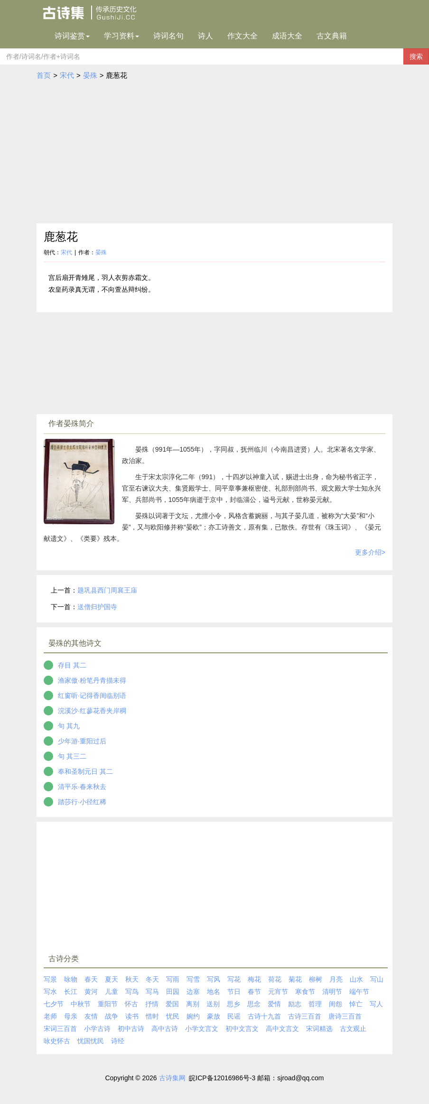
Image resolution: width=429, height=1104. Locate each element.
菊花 (295, 979)
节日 (234, 991)
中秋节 (81, 1004)
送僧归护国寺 (97, 607)
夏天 (111, 979)
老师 (50, 1016)
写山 (376, 979)
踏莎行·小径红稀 (82, 802)
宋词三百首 (60, 1028)
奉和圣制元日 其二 (85, 771)
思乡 (233, 1004)
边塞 (193, 991)
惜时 (152, 1016)
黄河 (91, 991)
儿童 (111, 991)
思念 (254, 1004)
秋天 (132, 979)
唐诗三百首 (345, 1016)
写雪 (193, 979)
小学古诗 (97, 1028)
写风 (213, 979)
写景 (50, 979)
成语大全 (287, 36)
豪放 (213, 1016)
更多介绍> (370, 552)
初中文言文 (242, 1028)
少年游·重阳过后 (82, 741)
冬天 (152, 979)
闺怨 (335, 1004)
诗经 (117, 1041)
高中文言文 (282, 1028)
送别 (213, 1004)
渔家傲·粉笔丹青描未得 (92, 680)
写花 (234, 979)
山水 (356, 979)
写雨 (172, 979)
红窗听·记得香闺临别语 (92, 695)
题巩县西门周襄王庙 (107, 590)
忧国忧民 (90, 1041)
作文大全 (242, 36)
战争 (111, 1016)
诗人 (205, 36)
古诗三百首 (304, 1016)
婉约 (193, 1016)
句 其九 (69, 726)
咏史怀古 (57, 1041)
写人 (376, 1004)
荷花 (274, 979)
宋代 (67, 75)
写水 (50, 991)
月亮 (336, 979)
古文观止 (353, 1028)
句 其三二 (72, 756)
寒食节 (305, 991)
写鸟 (132, 991)
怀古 (131, 1004)
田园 (172, 991)
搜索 (416, 56)
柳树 (315, 979)
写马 (152, 991)
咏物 (70, 979)
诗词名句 (168, 36)
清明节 (332, 991)
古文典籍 (332, 36)
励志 (294, 1004)
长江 (70, 991)
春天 (91, 979)
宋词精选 (319, 1028)
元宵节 (278, 991)
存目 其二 (72, 665)
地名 (213, 991)
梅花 (254, 979)
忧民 (172, 1016)
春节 (254, 991)
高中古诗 (164, 1028)
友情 (91, 1016)
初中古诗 (131, 1028)
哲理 (315, 1004)
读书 (132, 1016)
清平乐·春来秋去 (82, 786)
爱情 (274, 1004)
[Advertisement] (214, 152)
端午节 (359, 991)
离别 (192, 1004)
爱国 (172, 1004)
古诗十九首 (264, 1016)
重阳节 (108, 1004)
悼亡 (356, 1004)
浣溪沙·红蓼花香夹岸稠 (92, 710)
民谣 (234, 1016)
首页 (44, 75)
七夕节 (54, 1004)
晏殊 (90, 75)
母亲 (70, 1016)
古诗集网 (172, 1078)
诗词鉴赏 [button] (72, 36)
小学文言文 (201, 1028)
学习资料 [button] (121, 36)
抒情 (152, 1004)
